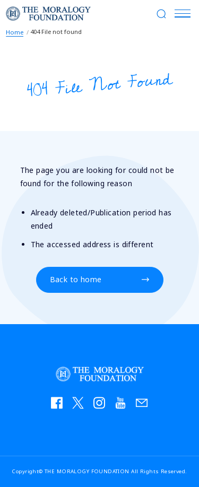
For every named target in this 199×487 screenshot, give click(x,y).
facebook (60, 405)
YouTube (123, 405)
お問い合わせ (145, 405)
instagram (102, 405)
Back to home (76, 280)
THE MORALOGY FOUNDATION (48, 13)
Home (14, 32)
